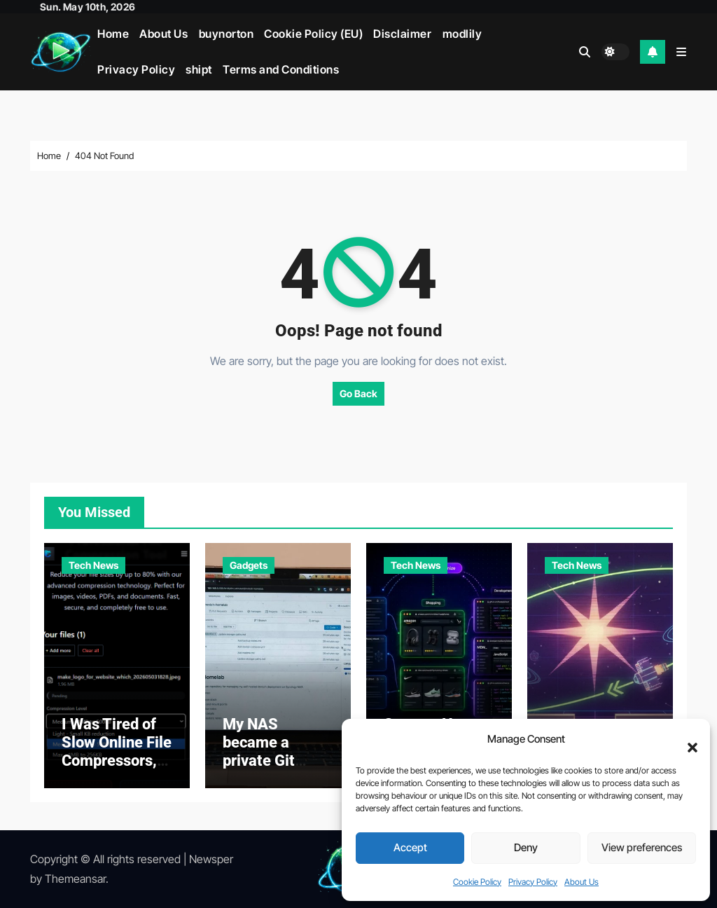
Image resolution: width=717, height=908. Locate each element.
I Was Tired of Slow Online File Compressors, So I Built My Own (117, 761)
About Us (581, 881)
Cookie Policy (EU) (313, 34)
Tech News (93, 565)
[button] (685, 739)
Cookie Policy (477, 881)
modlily (462, 34)
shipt (199, 69)
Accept (410, 847)
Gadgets (248, 565)
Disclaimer (402, 34)
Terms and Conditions (281, 69)
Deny (526, 847)
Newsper (211, 859)
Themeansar (75, 879)
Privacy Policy (532, 881)
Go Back (358, 393)
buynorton (226, 34)
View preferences (641, 847)
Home (113, 34)
